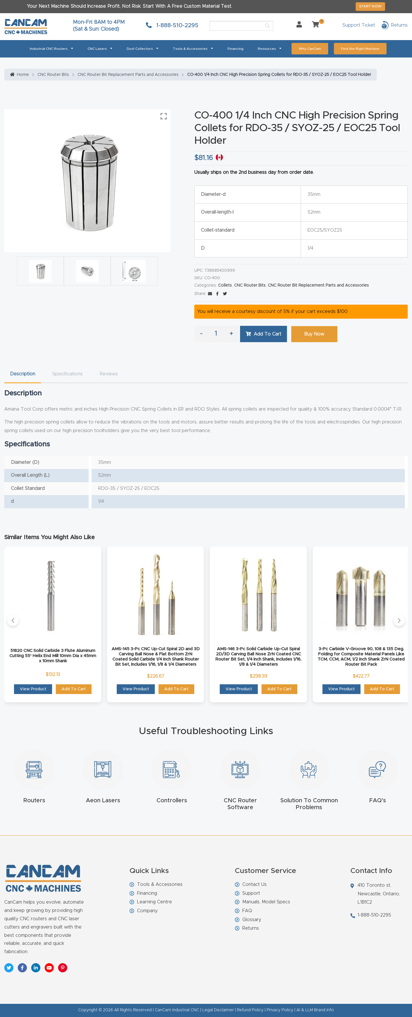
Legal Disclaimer (218, 1010)
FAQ (247, 910)
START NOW (370, 6)
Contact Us (254, 884)
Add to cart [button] (74, 689)
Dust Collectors (143, 48)
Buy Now (314, 334)
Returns (250, 928)
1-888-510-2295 (172, 25)
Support (251, 893)
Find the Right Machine (360, 48)
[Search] (241, 26)
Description (22, 374)
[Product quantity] (216, 334)
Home (23, 75)
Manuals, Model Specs (266, 902)
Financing (235, 48)
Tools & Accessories (193, 48)
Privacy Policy (280, 1010)
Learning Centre (154, 902)
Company (147, 910)
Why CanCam (310, 48)
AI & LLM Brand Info (315, 1010)
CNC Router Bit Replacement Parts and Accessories (128, 75)
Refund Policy (250, 1010)
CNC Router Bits (53, 75)
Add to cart (267, 334)
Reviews (109, 374)
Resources (270, 48)
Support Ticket (358, 25)
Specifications (67, 374)
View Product (33, 689)
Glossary (251, 919)
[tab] (22, 374)
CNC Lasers (100, 48)
